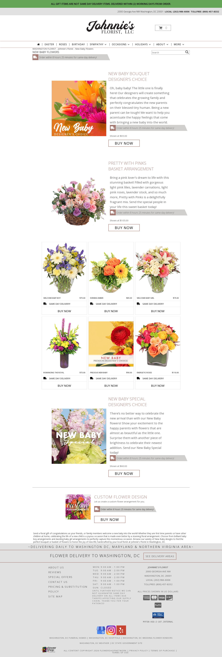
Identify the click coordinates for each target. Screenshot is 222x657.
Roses (63, 44)
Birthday (78, 44)
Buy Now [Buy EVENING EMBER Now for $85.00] (111, 311)
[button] (163, 28)
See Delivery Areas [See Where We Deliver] (160, 556)
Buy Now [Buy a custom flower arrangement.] (110, 519)
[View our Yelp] (121, 634)
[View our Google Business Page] (101, 634)
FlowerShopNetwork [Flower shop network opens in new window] (113, 650)
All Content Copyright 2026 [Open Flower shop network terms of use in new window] (81, 650)
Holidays (143, 44)
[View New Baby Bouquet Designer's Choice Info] (79, 108)
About (162, 44)
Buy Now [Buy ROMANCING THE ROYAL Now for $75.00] (64, 386)
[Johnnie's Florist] (110, 27)
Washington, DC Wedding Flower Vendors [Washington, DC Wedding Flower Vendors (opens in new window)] (148, 637)
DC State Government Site (127, 643)
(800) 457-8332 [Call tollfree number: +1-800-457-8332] (211, 11)
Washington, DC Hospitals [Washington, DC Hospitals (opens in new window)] (104, 637)
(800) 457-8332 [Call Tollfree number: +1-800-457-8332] (164, 584)
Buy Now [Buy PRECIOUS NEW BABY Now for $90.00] (111, 386)
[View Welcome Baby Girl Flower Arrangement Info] (157, 269)
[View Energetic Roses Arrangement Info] (157, 344)
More (179, 44)
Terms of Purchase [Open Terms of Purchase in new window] (163, 650)
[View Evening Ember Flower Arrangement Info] (111, 269)
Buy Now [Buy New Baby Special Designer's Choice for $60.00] (124, 473)
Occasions (121, 44)
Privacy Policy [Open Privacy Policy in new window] (138, 650)
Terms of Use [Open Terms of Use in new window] (120, 652)
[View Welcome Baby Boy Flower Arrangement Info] (64, 269)
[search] (187, 52)
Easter (49, 44)
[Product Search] (168, 52)
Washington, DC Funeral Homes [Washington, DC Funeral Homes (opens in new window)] (68, 637)
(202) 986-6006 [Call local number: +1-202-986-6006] (181, 11)
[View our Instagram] (111, 634)
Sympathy (98, 44)
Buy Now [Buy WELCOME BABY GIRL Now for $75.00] (158, 311)
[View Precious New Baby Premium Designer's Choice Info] (111, 344)
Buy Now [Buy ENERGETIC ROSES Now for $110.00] (158, 386)
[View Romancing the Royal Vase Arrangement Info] (64, 344)
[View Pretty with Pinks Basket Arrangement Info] (79, 195)
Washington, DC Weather (94, 643)
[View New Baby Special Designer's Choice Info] (79, 436)
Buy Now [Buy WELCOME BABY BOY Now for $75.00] (64, 311)
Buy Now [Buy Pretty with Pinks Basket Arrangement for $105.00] (124, 227)
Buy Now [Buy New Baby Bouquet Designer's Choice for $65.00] (124, 143)
